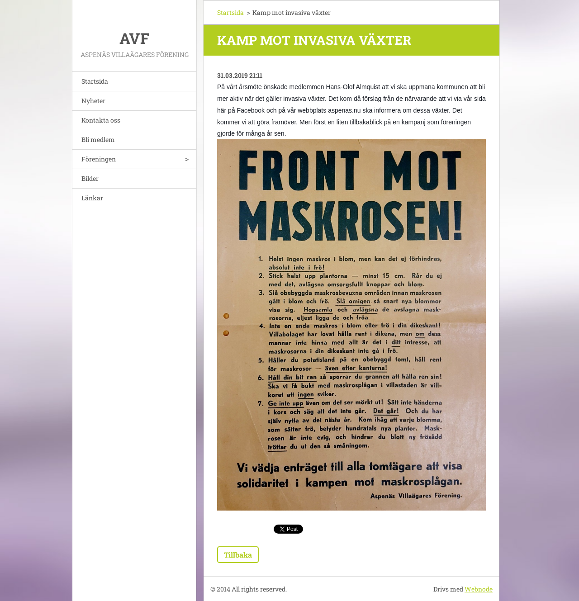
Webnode (479, 589)
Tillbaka (238, 554)
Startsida (94, 81)
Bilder (90, 178)
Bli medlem (98, 139)
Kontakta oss (100, 120)
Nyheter (93, 100)
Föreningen (98, 159)
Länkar (92, 198)
